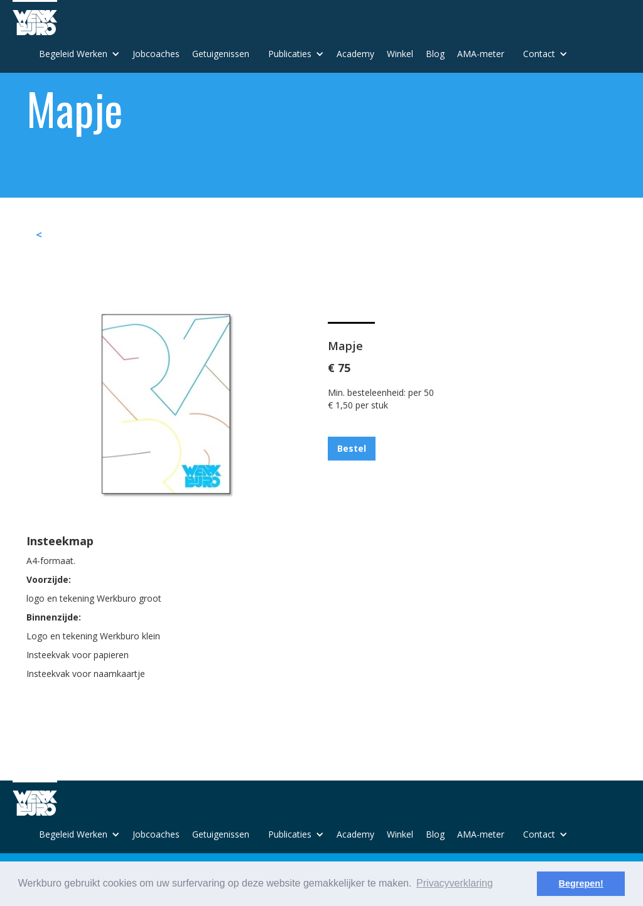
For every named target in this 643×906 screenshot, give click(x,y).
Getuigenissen (220, 54)
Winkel (400, 54)
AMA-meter (480, 54)
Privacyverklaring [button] (454, 883)
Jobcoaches (156, 54)
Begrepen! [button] (581, 883)
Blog (435, 54)
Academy (355, 54)
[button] (79, 54)
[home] (35, 17)
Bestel (351, 448)
